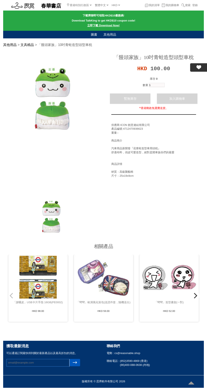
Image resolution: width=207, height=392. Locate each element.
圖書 (94, 34)
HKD (116, 5)
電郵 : (110, 353)
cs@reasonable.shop (127, 353)
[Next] (195, 295)
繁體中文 (101, 5)
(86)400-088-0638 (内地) (135, 364)
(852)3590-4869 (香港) (134, 360)
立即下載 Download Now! (103, 25)
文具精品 (27, 45)
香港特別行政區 (79, 5)
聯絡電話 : (113, 360)
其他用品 (110, 34)
